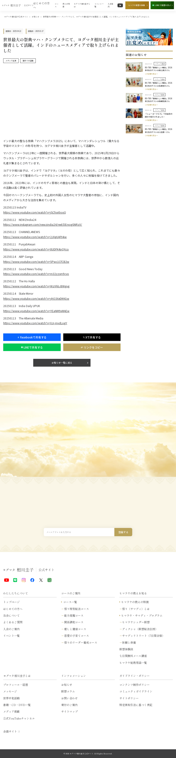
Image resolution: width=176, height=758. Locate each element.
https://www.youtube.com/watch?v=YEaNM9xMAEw (36, 311)
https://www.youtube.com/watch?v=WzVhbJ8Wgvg (36, 286)
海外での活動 (27, 60)
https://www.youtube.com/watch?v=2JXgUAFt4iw (35, 237)
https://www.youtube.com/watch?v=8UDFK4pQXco (36, 249)
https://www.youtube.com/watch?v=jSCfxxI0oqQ (34, 212)
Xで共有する (92, 337)
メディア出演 (11, 60)
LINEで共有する (32, 347)
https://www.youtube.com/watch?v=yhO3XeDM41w (36, 298)
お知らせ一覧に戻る (62, 362)
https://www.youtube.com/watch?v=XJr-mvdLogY (35, 323)
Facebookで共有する (31, 337)
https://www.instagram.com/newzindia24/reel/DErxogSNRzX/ (42, 224)
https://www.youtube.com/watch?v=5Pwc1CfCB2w (36, 262)
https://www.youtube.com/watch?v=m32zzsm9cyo (36, 274)
